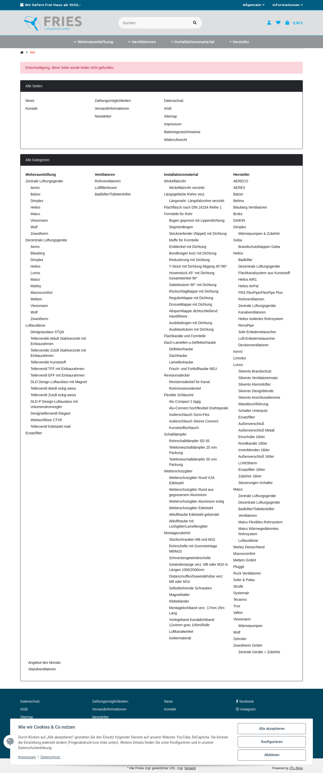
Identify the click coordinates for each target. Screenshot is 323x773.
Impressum (27, 757)
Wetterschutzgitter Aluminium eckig (196, 501)
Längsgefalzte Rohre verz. (184, 194)
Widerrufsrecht (175, 140)
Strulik (238, 586)
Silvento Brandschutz (255, 371)
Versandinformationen (112, 108)
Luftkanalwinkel (181, 631)
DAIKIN (239, 220)
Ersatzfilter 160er (251, 470)
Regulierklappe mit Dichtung (191, 298)
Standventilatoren (42, 669)
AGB (168, 108)
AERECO (240, 181)
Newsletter (103, 116)
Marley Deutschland (249, 547)
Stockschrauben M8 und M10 (192, 539)
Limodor (239, 358)
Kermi (238, 352)
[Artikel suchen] (195, 22)
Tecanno (240, 599)
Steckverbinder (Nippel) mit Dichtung (198, 234)
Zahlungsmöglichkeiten (113, 101)
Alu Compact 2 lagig (185, 401)
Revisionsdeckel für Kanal (189, 382)
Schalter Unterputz (253, 411)
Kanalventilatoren (252, 312)
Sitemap (170, 116)
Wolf (34, 227)
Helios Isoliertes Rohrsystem (260, 319)
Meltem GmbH (244, 560)
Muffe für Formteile (184, 240)
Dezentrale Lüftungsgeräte (46, 240)
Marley (36, 286)
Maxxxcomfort (41, 293)
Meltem (36, 299)
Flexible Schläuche (179, 395)
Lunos (35, 273)
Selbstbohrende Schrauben (190, 588)
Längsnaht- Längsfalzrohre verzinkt (196, 201)
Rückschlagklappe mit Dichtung (193, 291)
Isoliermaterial (180, 638)
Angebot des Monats (44, 663)
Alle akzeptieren (271, 729)
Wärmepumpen (250, 626)
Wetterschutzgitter (178, 471)
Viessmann (39, 220)
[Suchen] (153, 22)
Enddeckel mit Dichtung (187, 247)
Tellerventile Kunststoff (48, 362)
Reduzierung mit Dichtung (189, 260)
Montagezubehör (177, 533)
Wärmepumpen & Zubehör (259, 234)
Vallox (238, 613)
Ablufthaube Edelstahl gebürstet (194, 514)
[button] (253, 5)
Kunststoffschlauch (184, 428)
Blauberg (38, 253)
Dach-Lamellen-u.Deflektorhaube (190, 342)
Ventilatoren (247, 515)
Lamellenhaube (181, 362)
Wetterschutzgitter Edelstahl (191, 508)
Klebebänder (179, 601)
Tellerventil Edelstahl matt (51, 426)
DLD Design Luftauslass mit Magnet (59, 382)
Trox (236, 606)
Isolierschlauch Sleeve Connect (193, 421)
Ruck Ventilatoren (247, 573)
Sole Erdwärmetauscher (257, 332)
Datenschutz (51, 757)
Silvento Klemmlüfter (254, 384)
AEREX (239, 188)
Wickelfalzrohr (175, 181)
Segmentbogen (181, 227)
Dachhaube (178, 356)
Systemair (241, 593)
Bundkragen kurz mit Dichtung (193, 253)
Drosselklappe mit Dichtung (190, 304)
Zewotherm (39, 234)
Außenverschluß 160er (256, 456)
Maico (35, 214)
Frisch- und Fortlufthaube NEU (193, 369)
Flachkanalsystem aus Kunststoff (264, 273)
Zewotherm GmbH (247, 645)
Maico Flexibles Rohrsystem (260, 522)
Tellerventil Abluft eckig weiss (53, 388)
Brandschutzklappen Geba (259, 247)
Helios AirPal (248, 286)
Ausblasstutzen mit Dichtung (191, 329)
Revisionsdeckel (177, 375)
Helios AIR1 (247, 279)
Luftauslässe (35, 325)
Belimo (238, 201)
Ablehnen (271, 755)
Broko (238, 214)
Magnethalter (179, 595)
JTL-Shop (296, 768)
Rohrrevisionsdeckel (185, 388)
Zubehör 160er (250, 476)
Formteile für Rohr (178, 214)
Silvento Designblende (256, 391)
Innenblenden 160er (254, 450)
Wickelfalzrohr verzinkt (186, 188)
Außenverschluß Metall (256, 430)
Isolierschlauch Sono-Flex (189, 415)
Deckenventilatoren (253, 345)
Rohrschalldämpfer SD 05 (189, 441)
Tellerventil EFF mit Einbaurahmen (58, 375)
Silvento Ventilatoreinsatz (258, 378)
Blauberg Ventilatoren (250, 207)
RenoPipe (246, 325)
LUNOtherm (247, 463)
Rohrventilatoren (108, 181)
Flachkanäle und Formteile (185, 336)
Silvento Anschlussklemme (259, 397)
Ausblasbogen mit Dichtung (190, 323)
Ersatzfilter (33, 433)
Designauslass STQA (47, 332)
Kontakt (31, 108)
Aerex (35, 188)
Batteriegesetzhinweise (182, 132)
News (29, 101)
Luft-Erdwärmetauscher (256, 338)
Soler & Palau (244, 580)
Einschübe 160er (251, 437)
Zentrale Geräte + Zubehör (259, 652)
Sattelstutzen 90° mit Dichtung (193, 285)
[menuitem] (93, 42)
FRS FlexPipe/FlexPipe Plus (260, 293)
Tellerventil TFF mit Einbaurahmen (57, 369)
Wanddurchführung (253, 404)
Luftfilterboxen (106, 188)
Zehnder (240, 639)
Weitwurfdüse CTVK (46, 420)
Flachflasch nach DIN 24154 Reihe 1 (193, 207)
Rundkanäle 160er (252, 443)
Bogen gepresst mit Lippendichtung (196, 220)
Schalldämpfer (175, 434)
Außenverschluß (251, 424)
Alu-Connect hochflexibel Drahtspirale (198, 408)
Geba (237, 240)
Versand (190, 768)
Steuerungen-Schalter (255, 483)
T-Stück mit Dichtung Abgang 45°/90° (198, 266)
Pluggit (238, 567)
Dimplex (37, 201)
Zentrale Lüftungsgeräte (44, 181)
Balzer (36, 194)
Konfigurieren (271, 742)
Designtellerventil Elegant (50, 413)
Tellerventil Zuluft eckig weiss (53, 395)
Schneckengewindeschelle (190, 558)
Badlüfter (245, 260)
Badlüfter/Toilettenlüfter (113, 194)
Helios (35, 207)
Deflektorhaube (181, 349)
